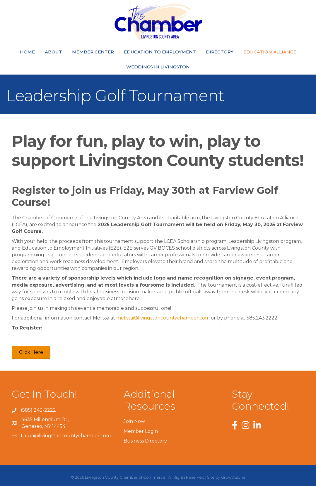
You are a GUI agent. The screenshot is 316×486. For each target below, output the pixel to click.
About (53, 52)
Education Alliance (269, 52)
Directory (219, 52)
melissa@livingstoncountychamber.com (163, 318)
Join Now (134, 421)
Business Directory (145, 441)
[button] (31, 352)
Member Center (93, 52)
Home (27, 52)
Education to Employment (160, 52)
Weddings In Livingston (158, 67)
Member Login (141, 431)
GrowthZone (233, 477)
